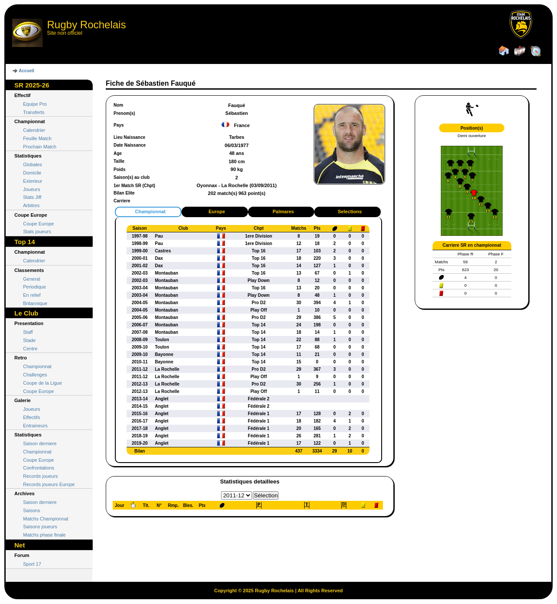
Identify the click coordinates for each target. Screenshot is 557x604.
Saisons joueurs (40, 526)
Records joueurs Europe (49, 484)
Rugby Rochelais (86, 24)
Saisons (31, 510)
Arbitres (31, 205)
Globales (32, 164)
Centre (30, 348)
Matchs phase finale (44, 534)
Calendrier (34, 130)
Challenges (35, 374)
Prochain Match (39, 146)
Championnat (37, 366)
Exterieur (32, 181)
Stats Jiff (32, 197)
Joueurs (31, 189)
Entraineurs (35, 425)
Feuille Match (37, 138)
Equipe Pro (35, 104)
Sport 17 (32, 564)
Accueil (26, 70)
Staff (28, 332)
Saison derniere (40, 443)
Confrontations (38, 467)
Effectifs (31, 417)
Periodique (34, 286)
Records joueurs (40, 476)
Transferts (33, 112)
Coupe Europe (38, 223)
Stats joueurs (37, 231)
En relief (31, 295)
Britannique (35, 303)
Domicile (32, 172)
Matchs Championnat (45, 518)
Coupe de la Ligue (42, 383)
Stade (29, 340)
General (31, 279)
